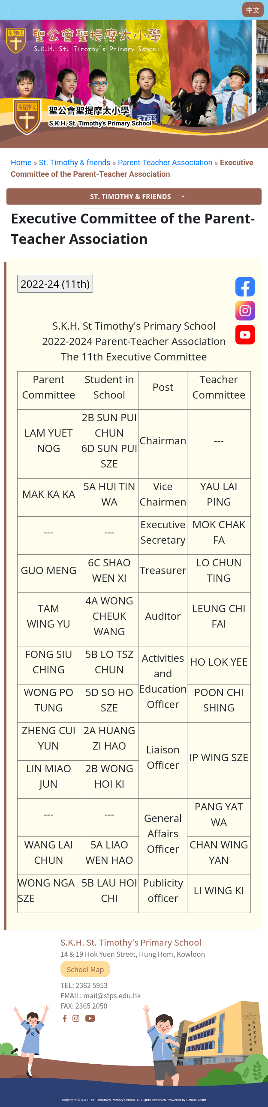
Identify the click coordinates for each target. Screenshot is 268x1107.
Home (21, 162)
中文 (253, 10)
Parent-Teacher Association (165, 162)
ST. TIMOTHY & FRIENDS (131, 196)
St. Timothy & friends (75, 162)
